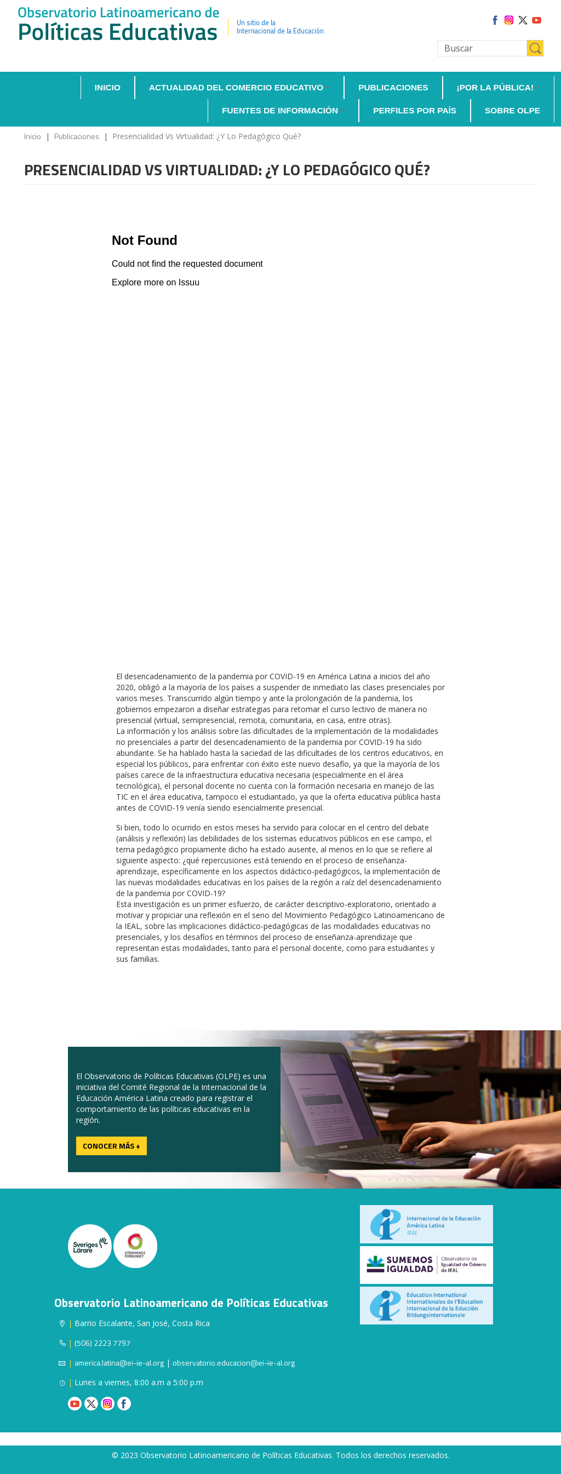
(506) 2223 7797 (102, 1343)
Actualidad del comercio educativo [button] (236, 87)
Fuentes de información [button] (280, 110)
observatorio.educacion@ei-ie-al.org (234, 1362)
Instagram (108, 1403)
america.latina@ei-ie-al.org (119, 1362)
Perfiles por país (414, 110)
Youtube (75, 1403)
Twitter (91, 1403)
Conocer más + (111, 1145)
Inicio (108, 87)
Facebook (124, 1403)
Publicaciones (393, 87)
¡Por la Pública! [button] (495, 87)
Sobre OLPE (512, 110)
